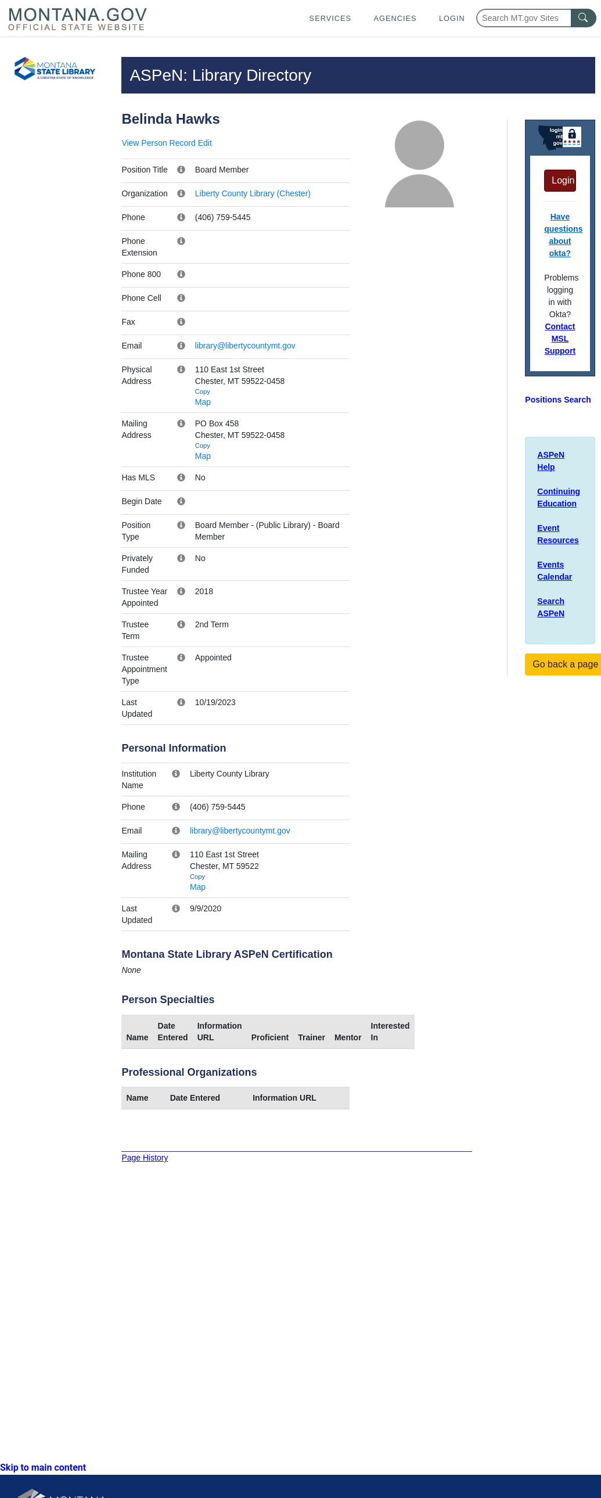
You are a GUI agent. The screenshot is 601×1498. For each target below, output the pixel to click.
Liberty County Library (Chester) (253, 193)
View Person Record (158, 143)
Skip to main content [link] (43, 1467)
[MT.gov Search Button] (583, 18)
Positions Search (558, 399)
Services (330, 18)
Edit (205, 143)
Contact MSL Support (560, 338)
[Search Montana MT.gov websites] (536, 18)
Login (452, 18)
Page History (144, 1157)
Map (203, 402)
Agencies (394, 18)
